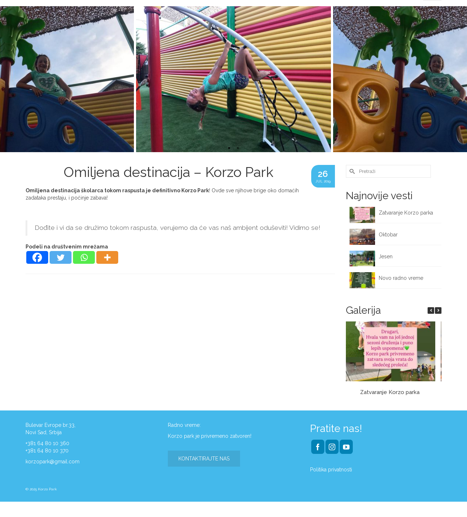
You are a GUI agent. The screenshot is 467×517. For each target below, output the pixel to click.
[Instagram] (332, 447)
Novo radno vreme (401, 278)
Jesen (386, 256)
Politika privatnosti (331, 469)
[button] (438, 310)
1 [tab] (229, 148)
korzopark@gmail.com (53, 461)
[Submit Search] (351, 171)
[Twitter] (61, 257)
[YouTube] (346, 447)
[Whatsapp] (84, 257)
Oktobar (388, 235)
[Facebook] (37, 257)
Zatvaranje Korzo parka (407, 213)
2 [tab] (238, 148)
